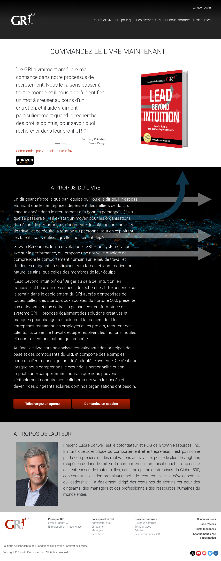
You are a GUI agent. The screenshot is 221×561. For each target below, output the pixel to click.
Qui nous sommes (146, 519)
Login (207, 7)
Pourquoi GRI (56, 519)
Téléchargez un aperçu (42, 404)
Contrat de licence (77, 546)
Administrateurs (101, 523)
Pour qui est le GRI (103, 519)
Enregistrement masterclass (65, 526)
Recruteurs (98, 534)
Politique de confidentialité (18, 546)
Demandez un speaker (101, 404)
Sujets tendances (205, 529)
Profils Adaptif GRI (59, 523)
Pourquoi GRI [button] (102, 20)
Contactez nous (206, 519)
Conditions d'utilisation (50, 546)
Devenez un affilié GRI (148, 534)
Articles (139, 530)
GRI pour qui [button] (124, 20)
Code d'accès (208, 524)
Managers (98, 530)
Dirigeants (98, 526)
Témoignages (143, 526)
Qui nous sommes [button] (176, 20)
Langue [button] (197, 7)
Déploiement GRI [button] (148, 20)
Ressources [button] (202, 20)
